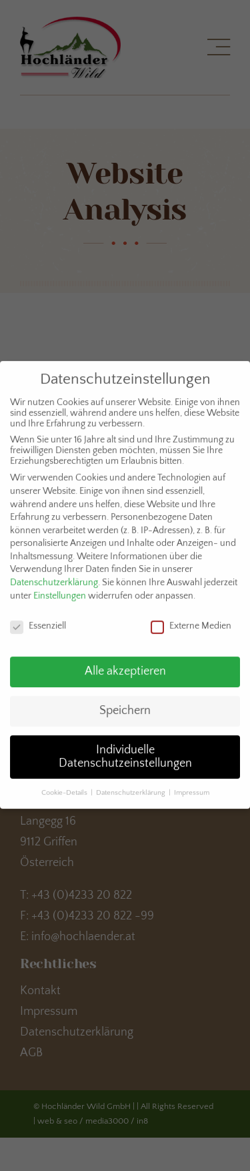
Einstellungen (59, 589)
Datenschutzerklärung (54, 575)
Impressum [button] (191, 785)
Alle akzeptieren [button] (125, 664)
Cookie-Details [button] (65, 785)
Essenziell (38, 618)
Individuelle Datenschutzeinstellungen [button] (125, 750)
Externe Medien (191, 618)
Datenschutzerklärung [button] (131, 785)
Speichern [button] (125, 704)
